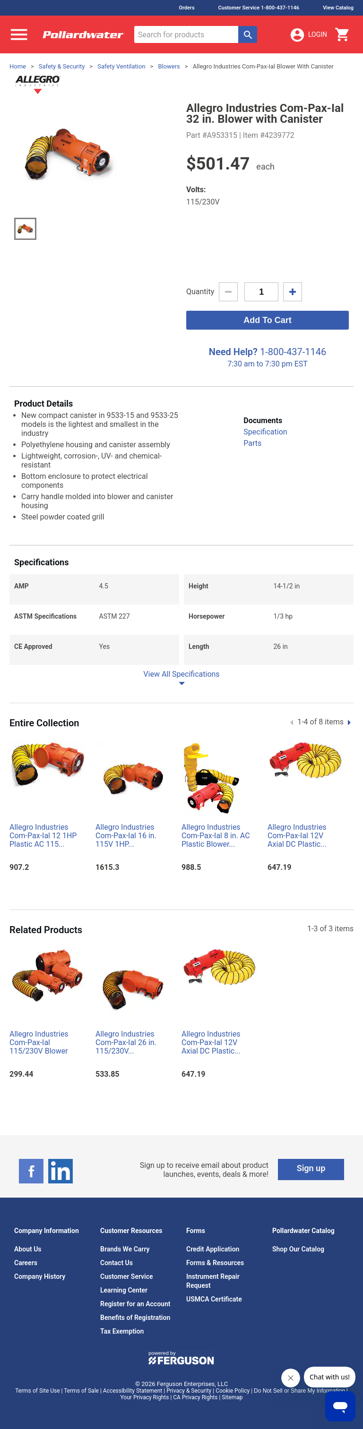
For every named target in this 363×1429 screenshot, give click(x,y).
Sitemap (232, 1397)
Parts (252, 443)
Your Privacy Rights (145, 1397)
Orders (186, 8)
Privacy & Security (188, 1390)
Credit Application (212, 1249)
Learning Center (123, 1290)
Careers (25, 1263)
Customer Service (126, 1276)
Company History (39, 1276)
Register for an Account (135, 1304)
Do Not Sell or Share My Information (299, 1390)
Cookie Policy (233, 1390)
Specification (265, 431)
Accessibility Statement (132, 1390)
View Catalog (338, 8)
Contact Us (116, 1263)
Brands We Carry (125, 1249)
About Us (28, 1249)
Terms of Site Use (37, 1390)
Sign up (311, 1168)
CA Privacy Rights (195, 1397)
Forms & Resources (215, 1263)
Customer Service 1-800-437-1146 (259, 8)
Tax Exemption (122, 1331)
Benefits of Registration (135, 1317)
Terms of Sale (81, 1390)
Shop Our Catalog (298, 1249)
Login (308, 35)
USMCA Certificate (214, 1299)
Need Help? (233, 351)
